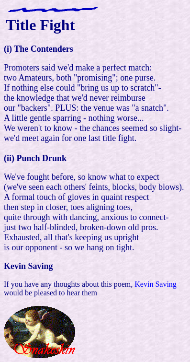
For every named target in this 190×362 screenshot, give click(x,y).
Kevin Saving (155, 284)
